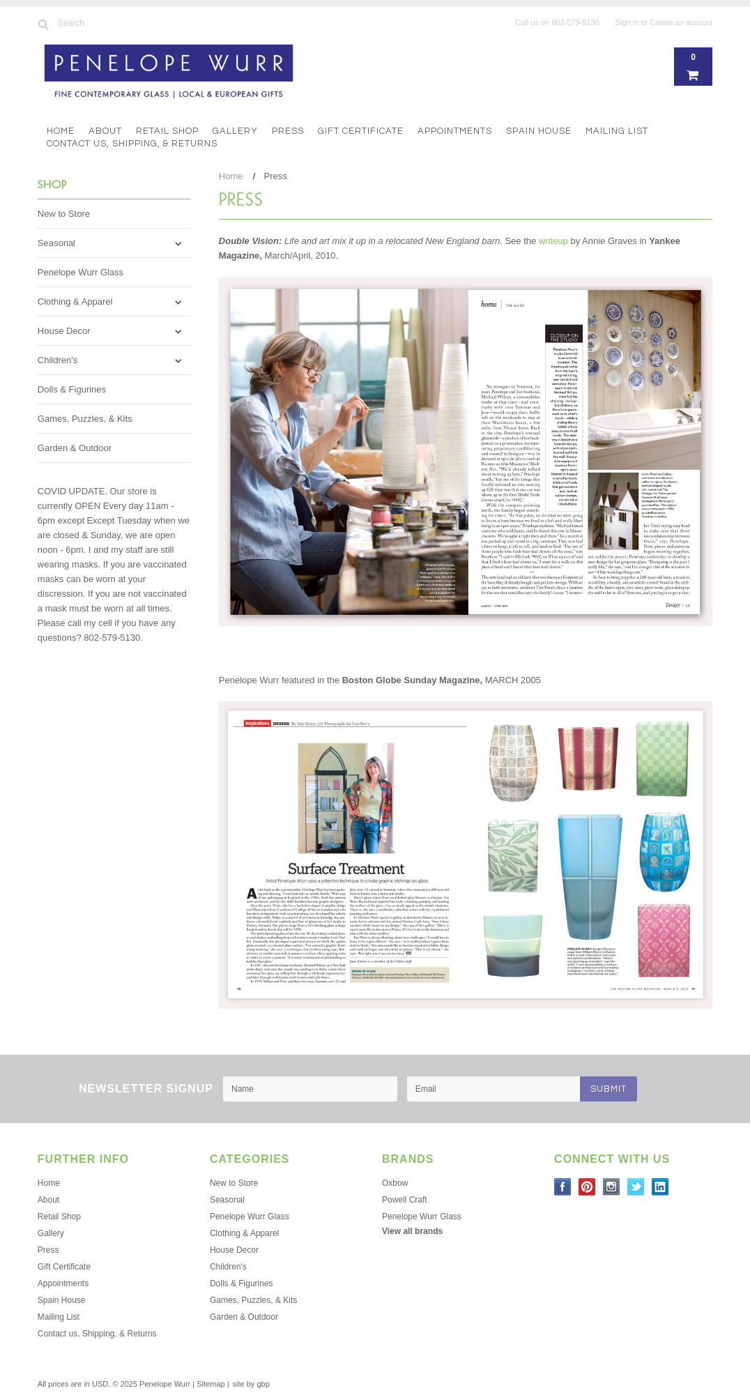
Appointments (455, 131)
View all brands (412, 1231)
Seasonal (56, 243)
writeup (553, 241)
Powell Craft (404, 1200)
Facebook (563, 1187)
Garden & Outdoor (75, 448)
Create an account (681, 22)
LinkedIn (660, 1187)
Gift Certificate (361, 131)
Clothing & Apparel (75, 301)
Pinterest (587, 1187)
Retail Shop (167, 131)
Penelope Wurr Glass (80, 272)
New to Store (64, 213)
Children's (57, 360)
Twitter (636, 1187)
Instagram (611, 1187)
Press (288, 131)
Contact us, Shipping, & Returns (132, 143)
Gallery (235, 131)
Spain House (539, 131)
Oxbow (395, 1183)
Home (61, 131)
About (105, 131)
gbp (263, 1384)
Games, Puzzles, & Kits (85, 418)
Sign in (627, 22)
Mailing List (617, 131)
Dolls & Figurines (72, 389)
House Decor (64, 331)
